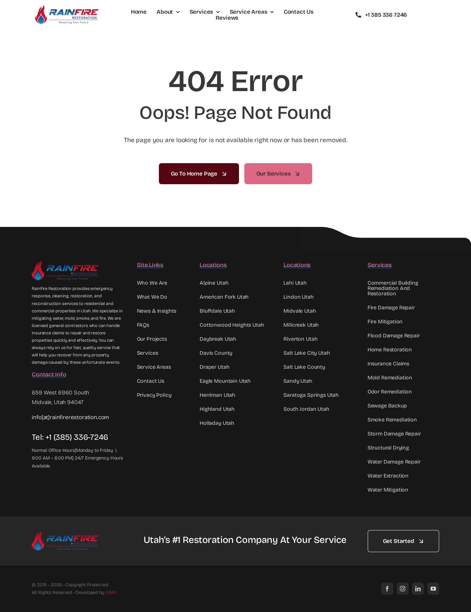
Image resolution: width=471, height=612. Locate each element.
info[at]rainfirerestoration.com (70, 417)
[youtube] (433, 589)
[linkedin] (418, 589)
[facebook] (387, 589)
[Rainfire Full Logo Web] (65, 263)
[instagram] (403, 589)
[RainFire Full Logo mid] (66, 8)
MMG (111, 592)
